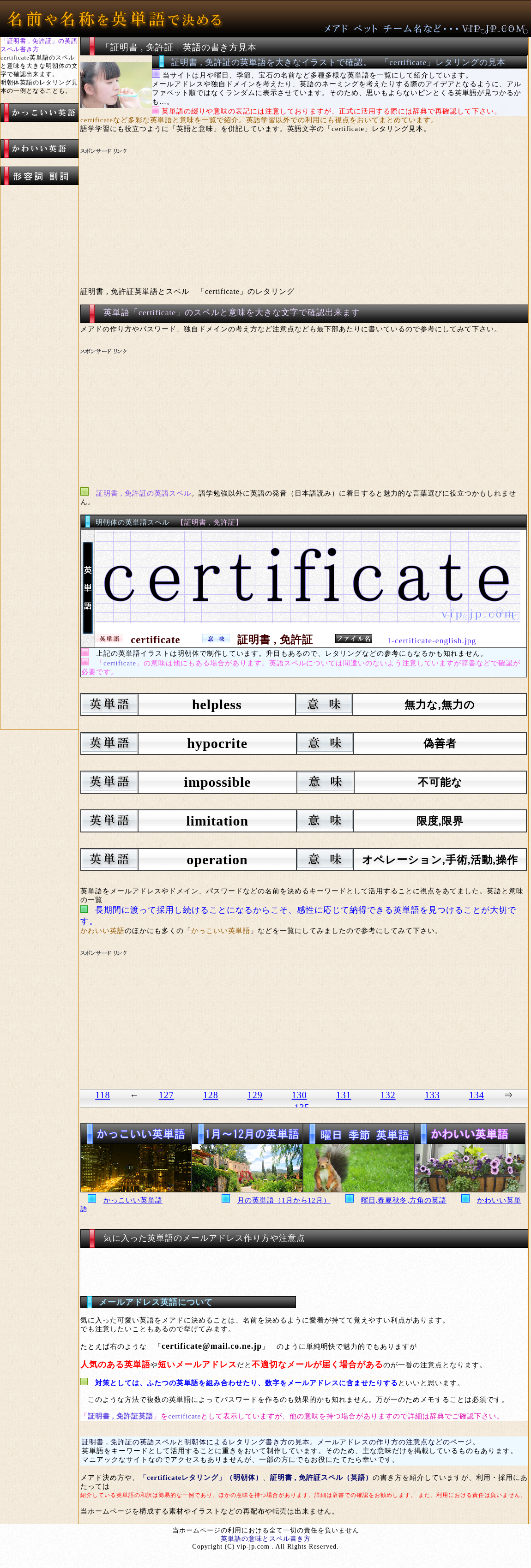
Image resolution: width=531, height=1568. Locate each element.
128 (210, 1095)
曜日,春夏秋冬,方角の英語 (404, 1200)
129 (255, 1095)
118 (102, 1095)
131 (343, 1095)
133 (432, 1095)
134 (476, 1095)
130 (299, 1095)
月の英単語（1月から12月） (284, 1200)
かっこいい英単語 (133, 1200)
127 (166, 1095)
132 (388, 1095)
